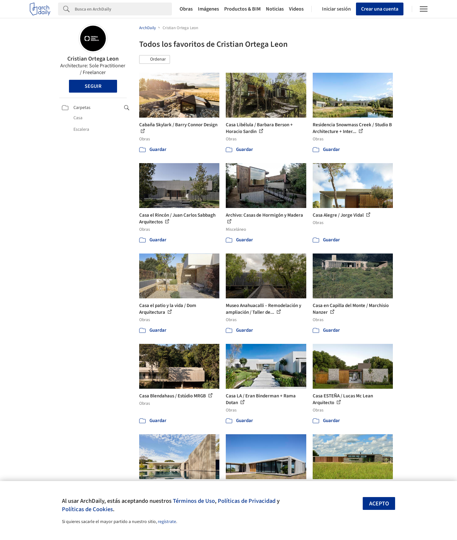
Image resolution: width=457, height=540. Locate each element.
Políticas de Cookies (87, 509)
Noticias (275, 9)
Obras (186, 9)
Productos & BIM (242, 9)
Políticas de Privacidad (246, 501)
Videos (296, 9)
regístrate (167, 522)
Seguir (93, 86)
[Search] (123, 9)
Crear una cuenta (379, 8)
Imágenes (208, 9)
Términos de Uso (194, 501)
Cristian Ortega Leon (93, 59)
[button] (154, 59)
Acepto (379, 504)
